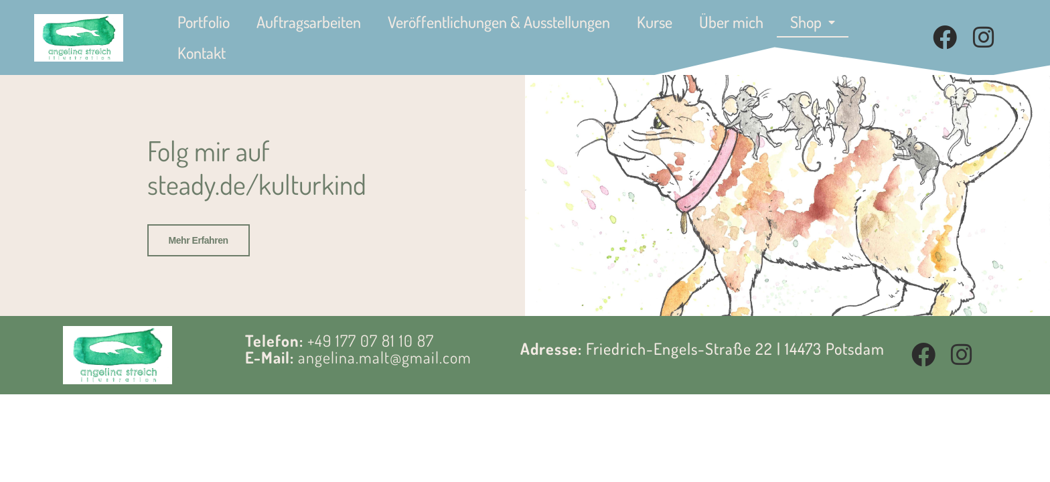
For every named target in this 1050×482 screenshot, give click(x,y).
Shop (812, 22)
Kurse (654, 21)
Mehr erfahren (198, 240)
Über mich (731, 21)
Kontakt (201, 52)
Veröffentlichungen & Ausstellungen (499, 21)
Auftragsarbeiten (308, 21)
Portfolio (203, 21)
